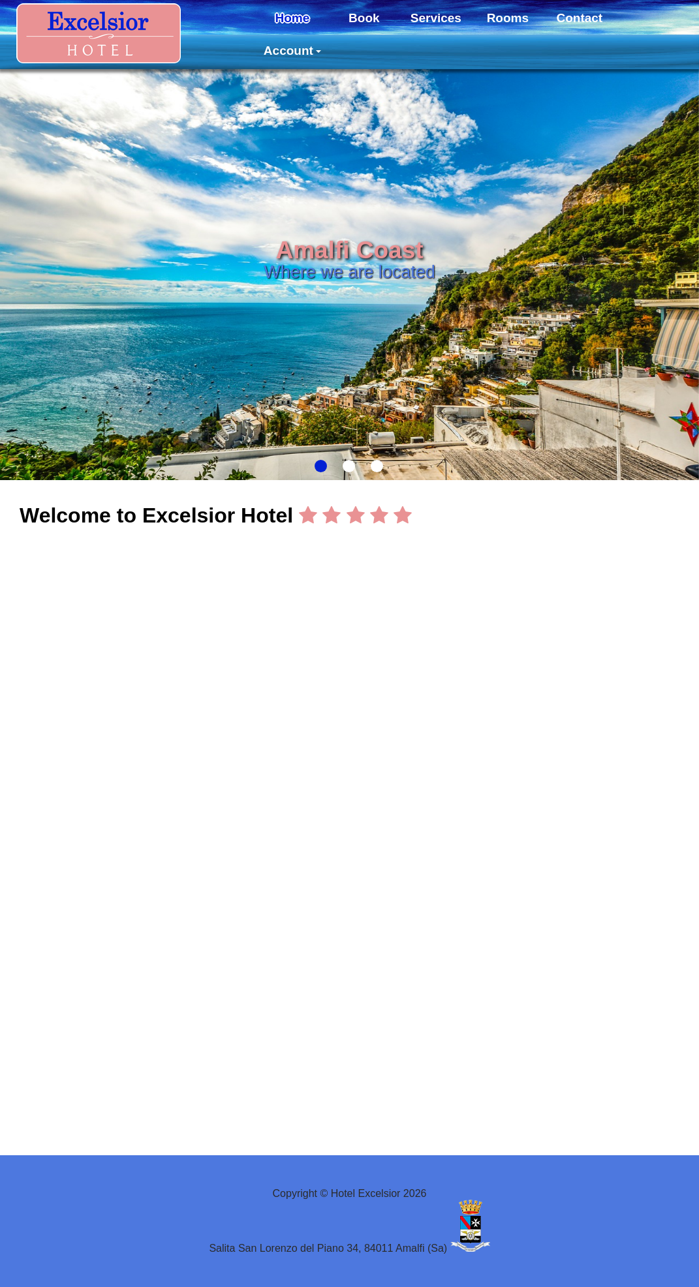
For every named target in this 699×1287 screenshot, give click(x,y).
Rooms (508, 18)
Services (436, 18)
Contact (579, 18)
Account (292, 50)
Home (292, 18)
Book (364, 18)
